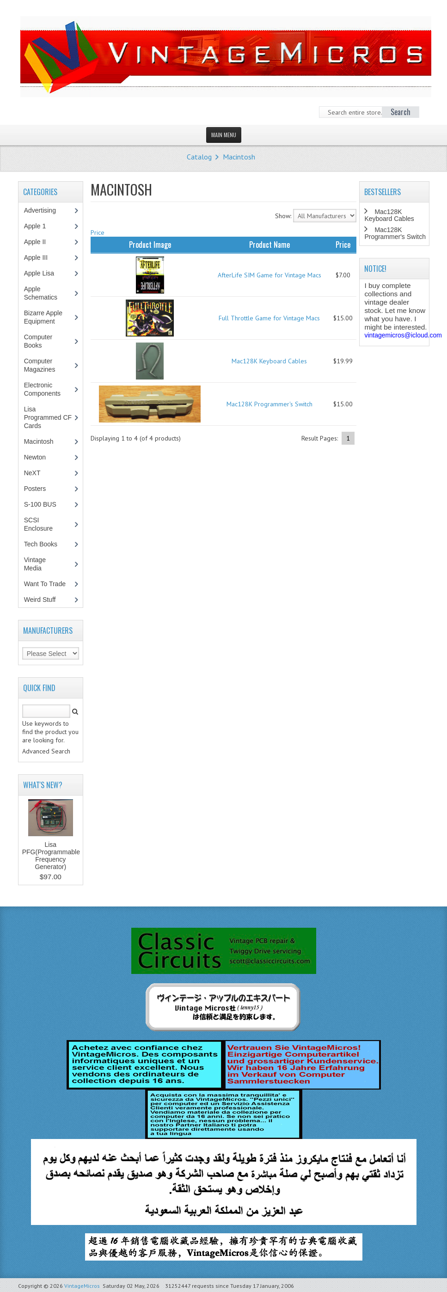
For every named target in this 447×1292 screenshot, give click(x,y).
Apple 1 (39, 226)
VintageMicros (82, 1285)
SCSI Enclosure (43, 524)
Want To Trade (45, 584)
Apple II (39, 241)
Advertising (45, 210)
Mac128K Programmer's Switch (269, 404)
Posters (39, 488)
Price (97, 232)
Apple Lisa (45, 273)
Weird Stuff (45, 599)
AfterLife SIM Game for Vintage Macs (269, 275)
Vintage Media (37, 564)
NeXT (32, 473)
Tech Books (47, 544)
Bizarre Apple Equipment (44, 317)
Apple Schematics (45, 293)
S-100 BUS (45, 504)
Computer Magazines (46, 365)
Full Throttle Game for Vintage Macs (269, 318)
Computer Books (39, 341)
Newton (35, 457)
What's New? (42, 784)
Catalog (199, 156)
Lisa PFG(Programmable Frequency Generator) (51, 855)
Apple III (40, 257)
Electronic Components (47, 389)
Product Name (269, 244)
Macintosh (239, 156)
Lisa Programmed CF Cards (48, 417)
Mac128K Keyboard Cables (269, 361)
